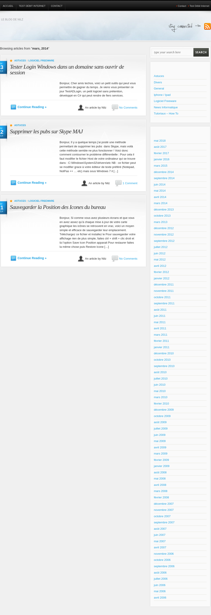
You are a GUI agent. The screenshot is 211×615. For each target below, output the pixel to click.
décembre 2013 (164, 209)
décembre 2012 (164, 228)
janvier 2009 (161, 466)
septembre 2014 (164, 178)
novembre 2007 (164, 510)
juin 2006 (160, 585)
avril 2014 (160, 197)
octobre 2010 (162, 359)
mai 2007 (160, 541)
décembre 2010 (164, 353)
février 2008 (161, 497)
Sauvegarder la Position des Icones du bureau (58, 207)
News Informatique (166, 107)
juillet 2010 (160, 378)
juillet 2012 (160, 247)
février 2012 (161, 272)
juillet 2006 (160, 578)
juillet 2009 (160, 428)
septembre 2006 (164, 566)
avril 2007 (160, 547)
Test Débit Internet (32, 6)
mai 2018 (160, 140)
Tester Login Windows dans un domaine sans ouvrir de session (67, 70)
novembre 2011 (164, 290)
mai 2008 (160, 478)
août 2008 (160, 472)
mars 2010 (160, 397)
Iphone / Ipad (162, 94)
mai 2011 (160, 322)
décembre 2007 (164, 503)
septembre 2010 (164, 366)
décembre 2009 (164, 409)
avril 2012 (160, 265)
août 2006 (160, 572)
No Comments (128, 107)
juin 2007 (160, 535)
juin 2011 (160, 315)
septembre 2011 (164, 303)
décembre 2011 (164, 284)
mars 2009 (160, 453)
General (159, 88)
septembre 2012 (164, 240)
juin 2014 (160, 184)
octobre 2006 (162, 560)
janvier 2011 (161, 347)
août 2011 (160, 309)
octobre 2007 (162, 516)
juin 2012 (160, 253)
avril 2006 (160, 597)
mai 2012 (160, 259)
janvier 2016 (161, 159)
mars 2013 (160, 222)
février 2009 (161, 460)
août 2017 (160, 146)
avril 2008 (160, 485)
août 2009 (160, 422)
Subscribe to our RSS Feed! (207, 26)
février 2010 (161, 403)
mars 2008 (160, 491)
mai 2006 (160, 591)
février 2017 (161, 153)
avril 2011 (160, 328)
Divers (158, 82)
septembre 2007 (164, 522)
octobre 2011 (162, 297)
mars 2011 (160, 334)
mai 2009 (160, 441)
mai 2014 (160, 190)
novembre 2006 (164, 553)
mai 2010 (160, 391)
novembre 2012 (164, 234)
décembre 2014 (164, 172)
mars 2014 (160, 203)
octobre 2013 (162, 215)
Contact (56, 6)
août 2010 (160, 372)
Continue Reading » (32, 107)
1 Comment (130, 183)
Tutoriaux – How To (166, 113)
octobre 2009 (162, 416)
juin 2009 (160, 435)
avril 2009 (160, 447)
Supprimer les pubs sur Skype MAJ (46, 131)
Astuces (20, 60)
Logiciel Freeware (41, 60)
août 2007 (160, 528)
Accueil (8, 6)
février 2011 (161, 340)
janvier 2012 (161, 278)
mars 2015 (160, 165)
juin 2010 (160, 384)
